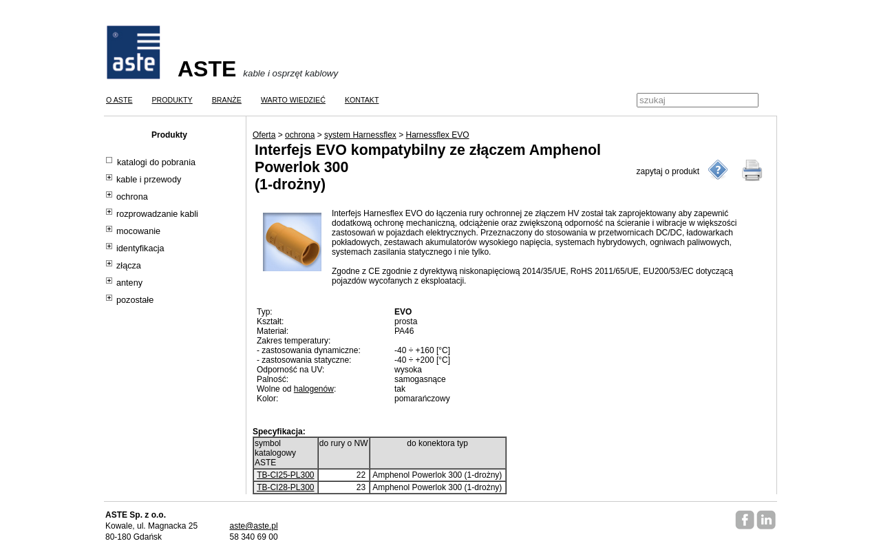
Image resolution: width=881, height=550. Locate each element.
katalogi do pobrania (156, 162)
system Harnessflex (360, 135)
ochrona (132, 197)
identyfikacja (140, 248)
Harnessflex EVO (437, 135)
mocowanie (138, 231)
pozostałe (134, 300)
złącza (128, 266)
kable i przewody (148, 179)
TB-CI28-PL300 (285, 487)
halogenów (314, 389)
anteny (129, 283)
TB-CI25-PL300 (285, 475)
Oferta (264, 135)
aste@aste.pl (253, 526)
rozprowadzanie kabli (157, 214)
